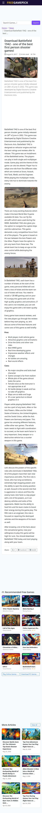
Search (36, 23)
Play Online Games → (10, 674)
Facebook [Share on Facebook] (22, 550)
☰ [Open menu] (3, 2)
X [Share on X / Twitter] (13, 550)
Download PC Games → (30, 674)
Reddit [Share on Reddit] (33, 550)
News (11, 28)
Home (4, 28)
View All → (35, 725)
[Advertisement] (21, 10)
